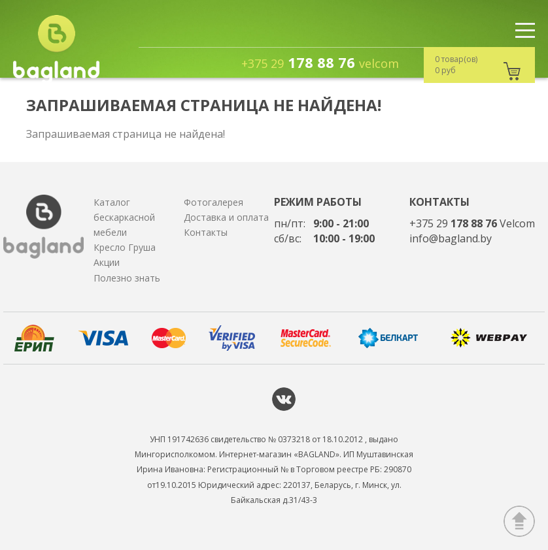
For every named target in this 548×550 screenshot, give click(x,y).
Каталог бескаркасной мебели (124, 217)
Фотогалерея (213, 202)
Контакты (206, 232)
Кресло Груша (125, 247)
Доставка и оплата (226, 217)
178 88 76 (320, 62)
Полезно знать (127, 278)
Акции (107, 262)
